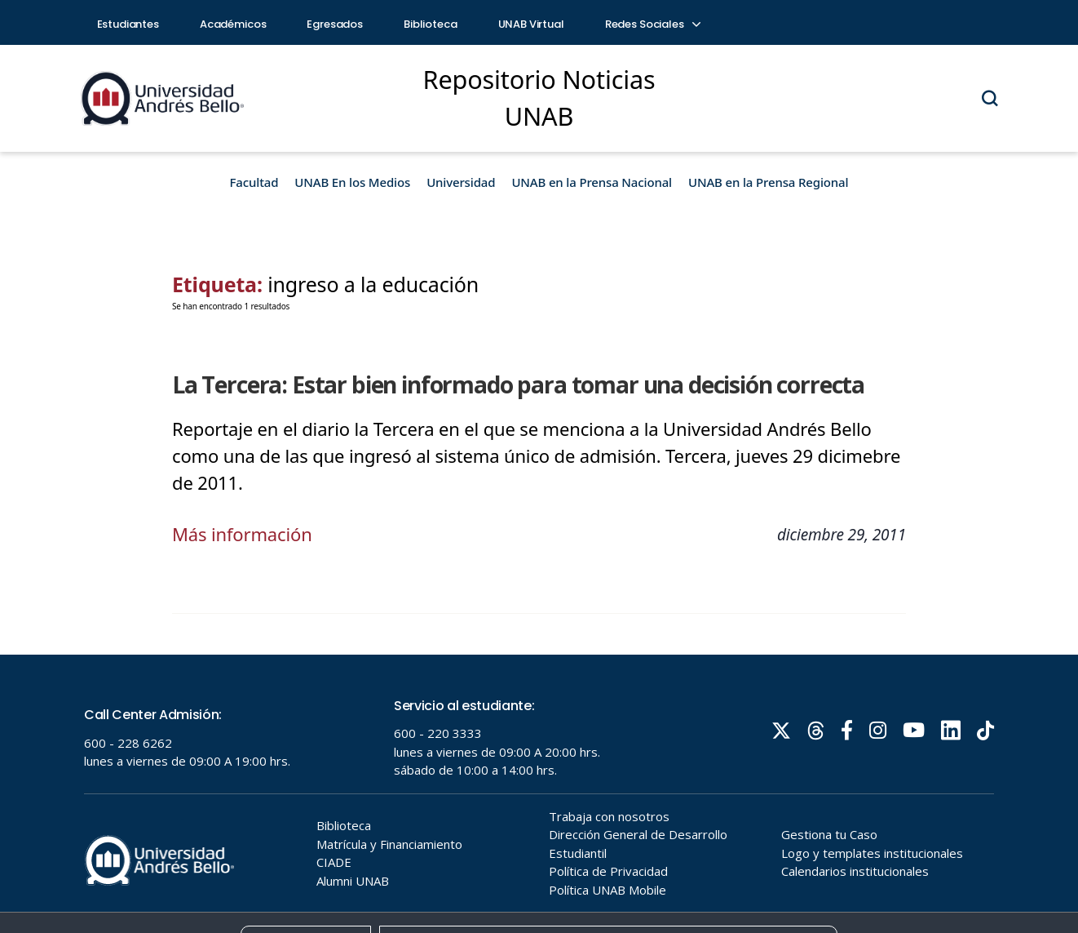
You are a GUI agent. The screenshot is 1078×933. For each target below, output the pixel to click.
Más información (242, 534)
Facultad (254, 182)
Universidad (460, 182)
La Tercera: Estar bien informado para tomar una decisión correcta (518, 384)
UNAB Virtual (531, 24)
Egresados (335, 24)
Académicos (233, 24)
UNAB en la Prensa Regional (768, 182)
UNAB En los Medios (352, 182)
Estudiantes (128, 24)
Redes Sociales (652, 24)
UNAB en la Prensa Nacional (591, 182)
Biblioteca (430, 24)
